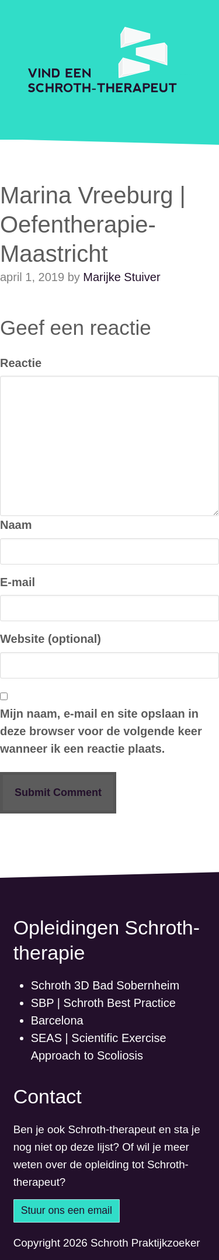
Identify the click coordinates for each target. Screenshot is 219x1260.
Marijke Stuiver (121, 277)
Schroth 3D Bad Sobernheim (105, 985)
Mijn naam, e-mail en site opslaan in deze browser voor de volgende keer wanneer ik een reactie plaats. (101, 731)
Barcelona (57, 1020)
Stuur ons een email (66, 1210)
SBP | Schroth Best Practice (103, 1002)
